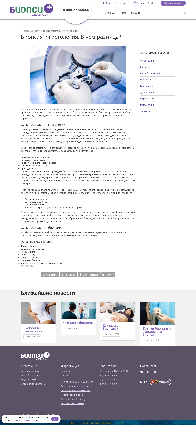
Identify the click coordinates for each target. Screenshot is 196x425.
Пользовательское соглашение (77, 386)
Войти (106, 3)
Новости (25, 30)
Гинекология (146, 85)
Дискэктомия (147, 92)
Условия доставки (30, 370)
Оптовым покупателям (33, 383)
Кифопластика (147, 98)
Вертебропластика (150, 73)
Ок (55, 418)
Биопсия (35, 30)
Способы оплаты (30, 375)
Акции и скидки (29, 379)
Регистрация (123, 3)
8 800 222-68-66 (76, 10)
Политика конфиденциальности (77, 381)
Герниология (147, 79)
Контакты (168, 13)
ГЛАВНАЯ (110, 13)
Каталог (136, 13)
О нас (123, 13)
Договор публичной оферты (76, 390)
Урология (145, 111)
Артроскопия (147, 60)
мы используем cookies (26, 420)
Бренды (152, 13)
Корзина (140, 3)
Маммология (147, 104)
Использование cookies (73, 394)
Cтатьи (64, 375)
